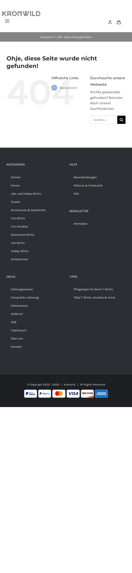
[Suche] (121, 120)
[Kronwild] (21, 13)
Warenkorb (68, 88)
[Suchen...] (103, 120)
